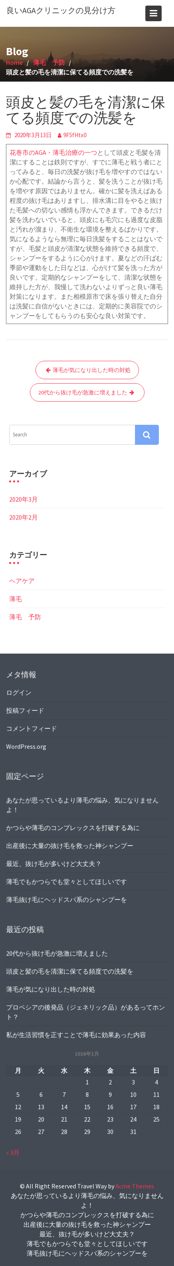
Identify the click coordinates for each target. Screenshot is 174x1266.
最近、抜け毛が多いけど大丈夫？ (54, 863)
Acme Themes (134, 1186)
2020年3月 (23, 499)
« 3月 (14, 1152)
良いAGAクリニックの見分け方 (60, 10)
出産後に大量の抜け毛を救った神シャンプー (70, 845)
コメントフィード (32, 728)
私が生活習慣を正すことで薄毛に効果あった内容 (76, 1034)
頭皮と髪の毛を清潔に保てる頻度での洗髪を (70, 971)
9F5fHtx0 (74, 135)
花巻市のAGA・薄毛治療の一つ (53, 152)
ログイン (19, 693)
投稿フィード (26, 710)
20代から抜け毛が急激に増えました (82, 392)
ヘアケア (22, 581)
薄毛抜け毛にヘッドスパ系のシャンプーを (67, 898)
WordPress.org (27, 746)
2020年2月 (23, 517)
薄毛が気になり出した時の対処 (92, 370)
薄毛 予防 (25, 617)
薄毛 (15, 599)
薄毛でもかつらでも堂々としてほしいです (67, 881)
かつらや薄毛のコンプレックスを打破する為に (73, 828)
